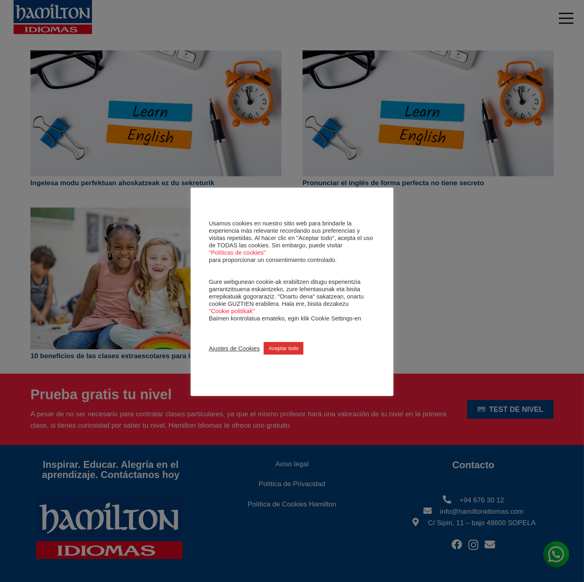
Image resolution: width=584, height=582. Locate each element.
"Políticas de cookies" (237, 252)
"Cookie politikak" (232, 311)
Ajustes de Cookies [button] (234, 348)
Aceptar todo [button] (283, 348)
